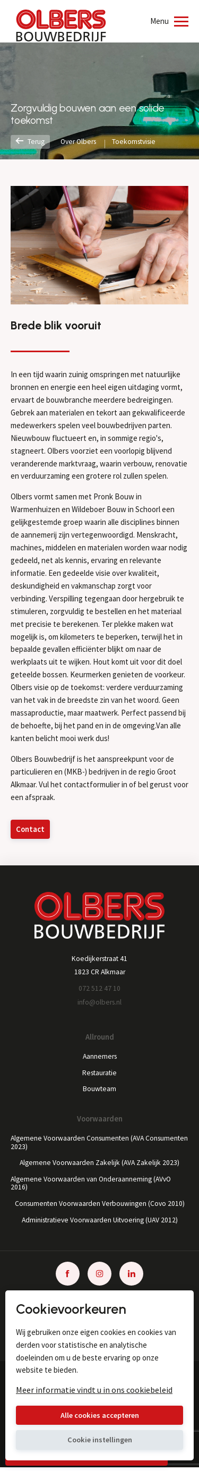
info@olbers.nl (100, 1003)
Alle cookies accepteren (99, 1415)
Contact (30, 829)
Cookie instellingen (99, 1440)
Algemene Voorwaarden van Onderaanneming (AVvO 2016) (94, 1185)
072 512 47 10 (99, 989)
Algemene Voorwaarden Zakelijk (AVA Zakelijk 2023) (99, 1165)
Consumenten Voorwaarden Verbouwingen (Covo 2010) (99, 1206)
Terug (31, 142)
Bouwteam (100, 1090)
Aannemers (99, 1057)
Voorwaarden (100, 1120)
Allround (100, 1038)
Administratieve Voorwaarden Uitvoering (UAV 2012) (99, 1223)
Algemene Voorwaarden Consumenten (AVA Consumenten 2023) (79, 1144)
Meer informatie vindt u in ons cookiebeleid (94, 1389)
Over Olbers (81, 142)
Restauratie (99, 1074)
